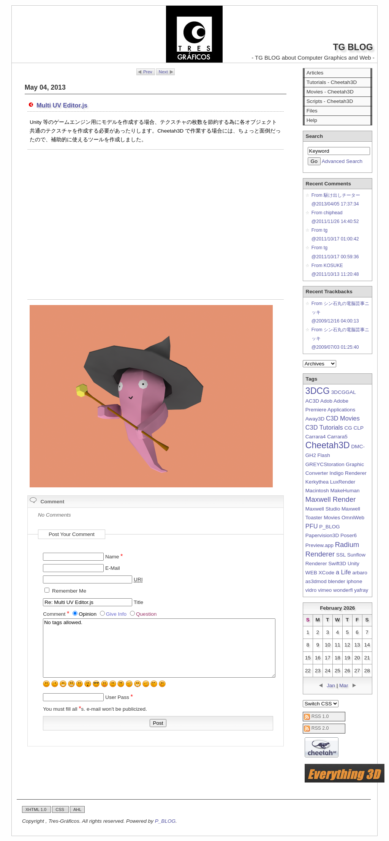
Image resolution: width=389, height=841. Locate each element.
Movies (332, 517)
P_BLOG (329, 527)
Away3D (314, 419)
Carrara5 (337, 436)
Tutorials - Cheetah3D (332, 82)
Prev (147, 72)
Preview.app (319, 545)
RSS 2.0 (320, 728)
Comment (57, 614)
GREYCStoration (325, 464)
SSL (341, 555)
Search (314, 136)
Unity (353, 563)
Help (312, 120)
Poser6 (348, 535)
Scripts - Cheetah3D (330, 101)
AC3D (312, 401)
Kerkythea (317, 482)
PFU (311, 526)
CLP (359, 428)
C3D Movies (343, 418)
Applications (341, 410)
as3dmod (316, 581)
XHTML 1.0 (36, 809)
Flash (324, 455)
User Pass (119, 697)
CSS (60, 809)
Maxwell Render (330, 499)
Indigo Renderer (348, 473)
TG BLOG (353, 47)
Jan (331, 685)
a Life (343, 572)
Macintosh (317, 490)
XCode (327, 572)
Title (138, 602)
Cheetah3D (327, 445)
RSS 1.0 (320, 716)
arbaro (360, 572)
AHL (77, 809)
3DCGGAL (343, 392)
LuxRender (343, 482)
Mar (343, 685)
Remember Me (69, 591)
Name (114, 557)
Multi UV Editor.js (61, 105)
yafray (361, 590)
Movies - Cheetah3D (330, 92)
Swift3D (337, 563)
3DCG (317, 391)
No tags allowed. (159, 648)
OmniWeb (353, 517)
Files (312, 111)
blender (336, 581)
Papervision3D (322, 535)
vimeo (325, 590)
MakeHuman (345, 490)
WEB (311, 572)
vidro (310, 590)
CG (348, 428)
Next (163, 72)
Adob (326, 401)
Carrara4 (315, 436)
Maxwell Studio (322, 509)
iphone (354, 581)
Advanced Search (342, 161)
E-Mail (112, 568)
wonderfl (343, 590)
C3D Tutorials (324, 427)
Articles (315, 73)
